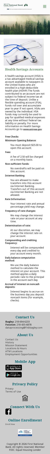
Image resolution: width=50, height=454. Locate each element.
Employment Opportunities (21, 354)
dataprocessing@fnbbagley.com (23, 327)
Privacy (9, 388)
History (9, 342)
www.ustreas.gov (32, 129)
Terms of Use (13, 391)
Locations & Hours (16, 348)
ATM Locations (14, 351)
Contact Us (11, 339)
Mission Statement (16, 345)
